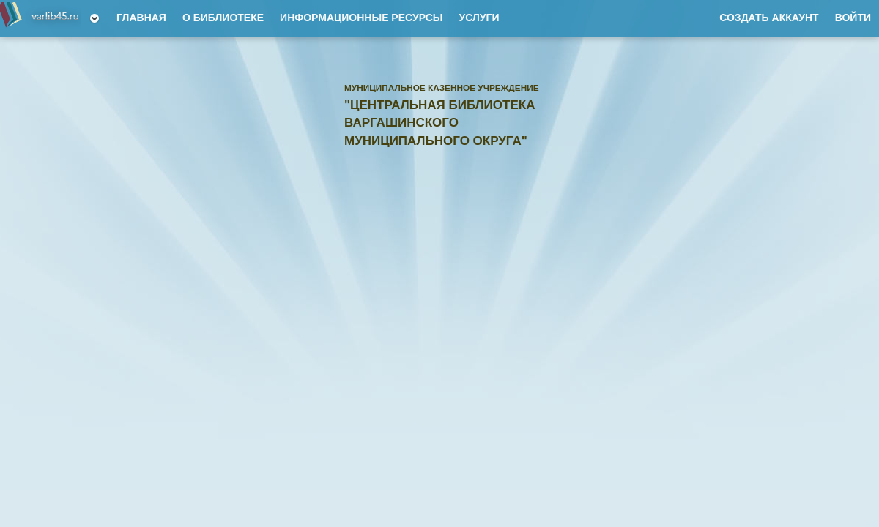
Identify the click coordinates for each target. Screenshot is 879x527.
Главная (141, 17)
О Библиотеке (223, 17)
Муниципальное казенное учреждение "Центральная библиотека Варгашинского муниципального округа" (40, 18)
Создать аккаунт (768, 17)
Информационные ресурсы (361, 17)
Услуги (479, 17)
